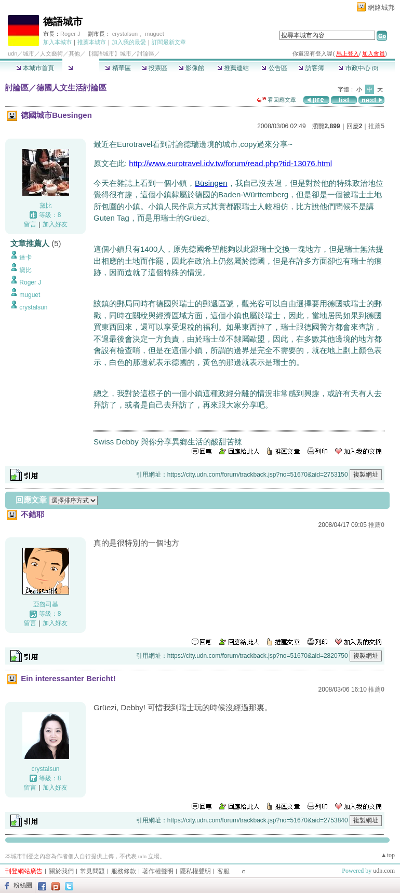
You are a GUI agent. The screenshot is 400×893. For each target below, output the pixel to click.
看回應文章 (276, 100)
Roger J (70, 34)
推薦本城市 (91, 42)
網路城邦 (381, 7)
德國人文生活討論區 (71, 87)
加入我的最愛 (129, 42)
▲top (388, 855)
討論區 (81, 68)
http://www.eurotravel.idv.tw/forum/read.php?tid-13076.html (230, 163)
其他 (74, 53)
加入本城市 (57, 42)
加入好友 (55, 224)
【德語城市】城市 (108, 53)
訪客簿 (311, 68)
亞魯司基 (45, 604)
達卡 (25, 257)
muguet (154, 34)
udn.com (384, 870)
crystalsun (126, 34)
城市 (28, 53)
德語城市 (63, 21)
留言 (30, 224)
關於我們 (61, 871)
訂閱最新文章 (169, 42)
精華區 (117, 68)
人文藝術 (51, 53)
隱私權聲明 (195, 871)
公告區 (274, 68)
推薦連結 (233, 68)
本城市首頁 (35, 68)
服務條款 (123, 871)
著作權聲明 (158, 871)
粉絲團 (23, 885)
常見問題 (92, 871)
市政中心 (358, 68)
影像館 (191, 68)
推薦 (376, 126)
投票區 (154, 68)
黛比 (45, 205)
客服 (223, 871)
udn (12, 53)
